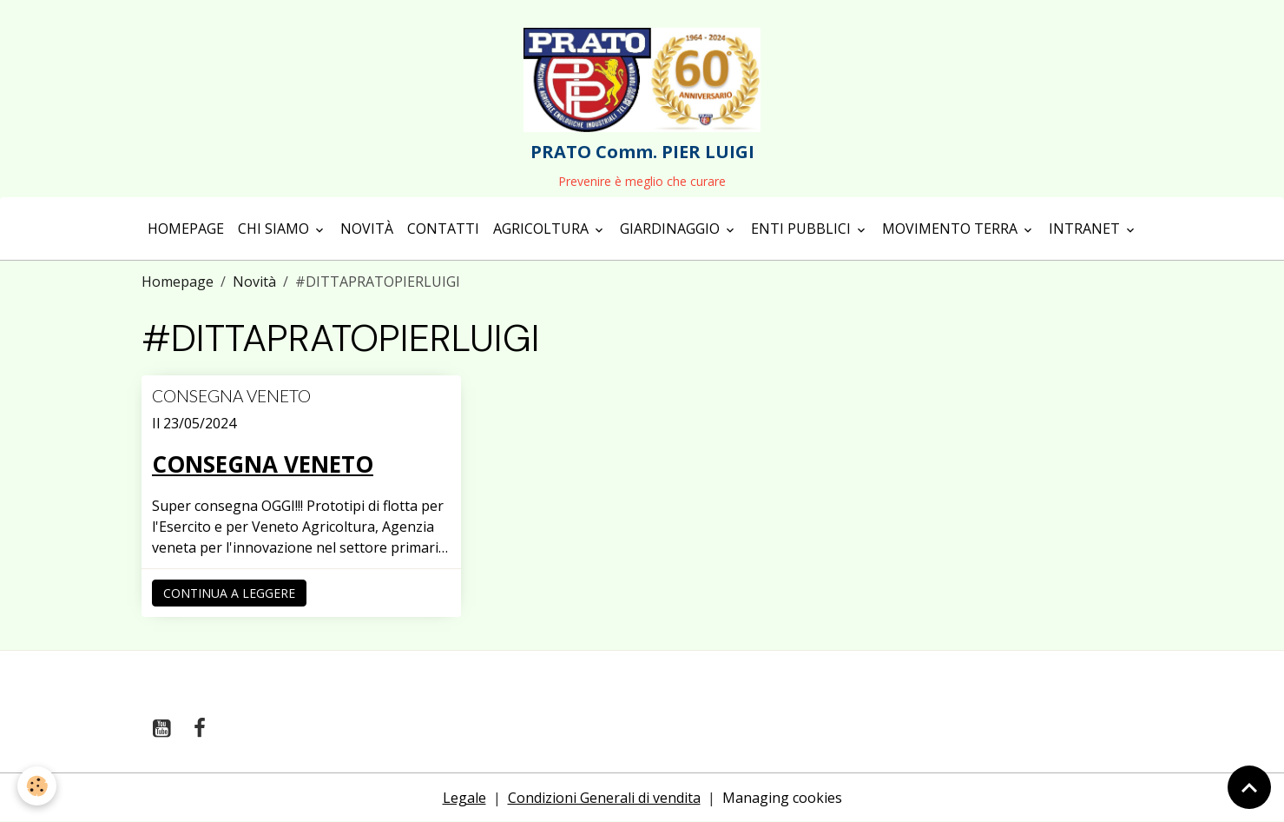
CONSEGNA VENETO (231, 396)
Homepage (186, 228)
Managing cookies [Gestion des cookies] (782, 797)
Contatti (443, 228)
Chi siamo (275, 228)
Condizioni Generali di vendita (604, 797)
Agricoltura (542, 228)
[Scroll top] (1249, 787)
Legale (464, 797)
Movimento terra (951, 228)
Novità (366, 228)
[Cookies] (36, 785)
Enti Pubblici (802, 228)
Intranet (1086, 228)
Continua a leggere (229, 593)
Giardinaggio (671, 228)
